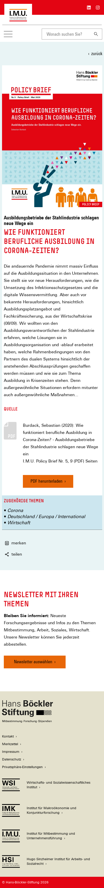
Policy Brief (90, 204)
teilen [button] (13, 554)
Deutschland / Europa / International (46, 516)
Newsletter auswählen (33, 661)
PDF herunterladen (47, 481)
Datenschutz (11, 759)
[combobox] (66, 34)
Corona (15, 510)
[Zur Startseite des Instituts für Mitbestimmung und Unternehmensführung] (18, 19)
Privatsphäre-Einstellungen (22, 767)
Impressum (10, 752)
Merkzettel (10, 744)
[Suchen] (96, 34)
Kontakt (8, 736)
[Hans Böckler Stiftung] (27, 721)
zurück (96, 53)
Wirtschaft (18, 522)
